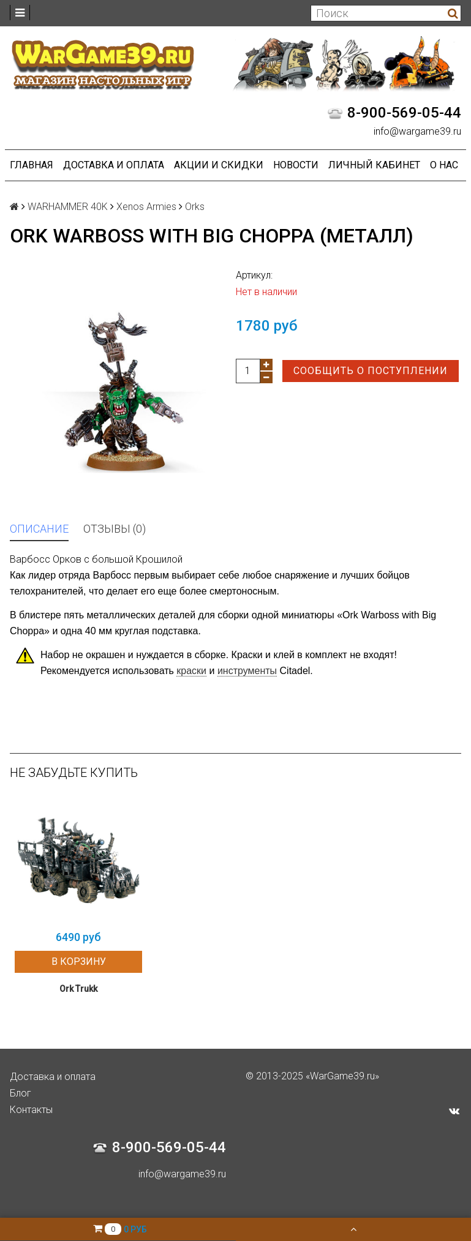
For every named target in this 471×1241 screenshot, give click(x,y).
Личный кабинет (374, 165)
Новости (295, 165)
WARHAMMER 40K (68, 206)
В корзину (78, 961)
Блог (20, 1093)
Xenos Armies (146, 206)
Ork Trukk (78, 989)
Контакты (31, 1109)
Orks (195, 206)
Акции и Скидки (218, 165)
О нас (444, 165)
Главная (31, 165)
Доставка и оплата (113, 165)
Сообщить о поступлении (370, 371)
